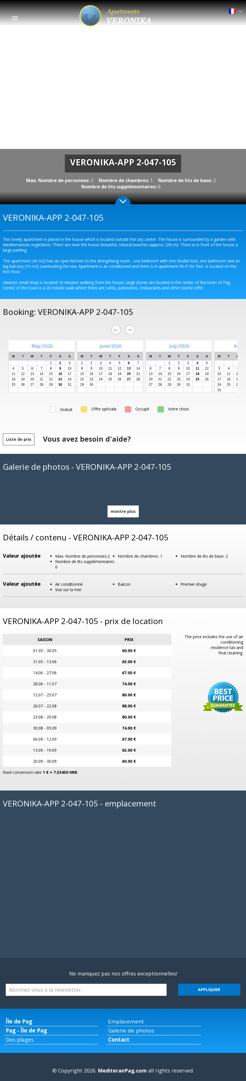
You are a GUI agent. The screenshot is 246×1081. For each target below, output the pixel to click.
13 (32, 374)
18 (13, 379)
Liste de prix (18, 439)
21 (41, 379)
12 (22, 374)
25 (13, 385)
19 (22, 379)
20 (32, 379)
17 (69, 374)
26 (22, 385)
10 (69, 368)
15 (51, 374)
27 (32, 385)
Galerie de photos (131, 1030)
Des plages (20, 1039)
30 (91, 385)
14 (41, 374)
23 (91, 379)
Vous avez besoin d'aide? (87, 439)
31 (69, 385)
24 (69, 379)
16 (91, 374)
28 (41, 385)
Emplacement (126, 1021)
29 (51, 385)
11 (13, 374)
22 (51, 379)
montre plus (123, 511)
